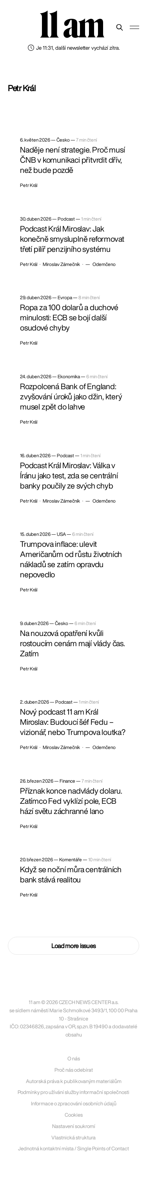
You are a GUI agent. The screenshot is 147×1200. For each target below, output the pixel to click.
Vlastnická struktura (73, 1137)
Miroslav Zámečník (61, 264)
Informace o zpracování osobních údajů (73, 1103)
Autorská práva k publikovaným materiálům (74, 1081)
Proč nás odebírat (73, 1069)
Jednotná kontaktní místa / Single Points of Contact (73, 1148)
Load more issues (73, 946)
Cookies (74, 1114)
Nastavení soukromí (73, 1126)
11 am (72, 25)
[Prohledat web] (119, 27)
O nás (73, 1058)
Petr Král (28, 185)
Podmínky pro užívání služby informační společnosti (73, 1092)
